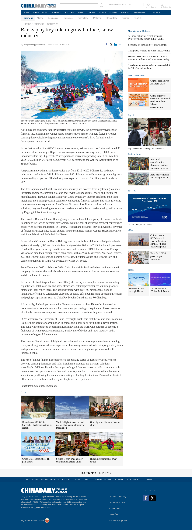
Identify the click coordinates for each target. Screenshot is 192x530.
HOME (26, 13)
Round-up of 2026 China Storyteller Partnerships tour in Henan (37, 425)
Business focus (134, 154)
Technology (83, 18)
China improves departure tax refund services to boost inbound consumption (160, 101)
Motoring (97, 18)
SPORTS (102, 13)
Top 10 (137, 18)
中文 (130, 5)
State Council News (136, 75)
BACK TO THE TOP (96, 473)
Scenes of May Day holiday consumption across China (69, 460)
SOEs (130, 230)
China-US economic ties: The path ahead (36, 460)
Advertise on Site (117, 502)
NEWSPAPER (139, 13)
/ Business (38, 23)
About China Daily (117, 496)
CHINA (36, 13)
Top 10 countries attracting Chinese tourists (146, 149)
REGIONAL (125, 13)
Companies (53, 18)
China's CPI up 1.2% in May (140, 224)
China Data (111, 18)
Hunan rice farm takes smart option (103, 460)
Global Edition (115, 5)
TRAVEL (80, 13)
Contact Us (114, 508)
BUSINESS (56, 13)
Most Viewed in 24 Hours (139, 31)
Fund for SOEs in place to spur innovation (158, 256)
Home (27, 23)
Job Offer (113, 514)
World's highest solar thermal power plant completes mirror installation (70, 425)
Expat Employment (118, 520)
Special (131, 270)
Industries (68, 18)
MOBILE (156, 13)
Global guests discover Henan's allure (105, 423)
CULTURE (69, 13)
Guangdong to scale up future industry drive (149, 50)
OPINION (113, 13)
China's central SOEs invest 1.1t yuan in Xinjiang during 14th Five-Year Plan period (158, 241)
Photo (23, 392)
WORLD (45, 13)
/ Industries (51, 23)
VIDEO (92, 13)
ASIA (124, 5)
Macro (40, 18)
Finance (125, 18)
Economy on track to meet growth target (147, 44)
